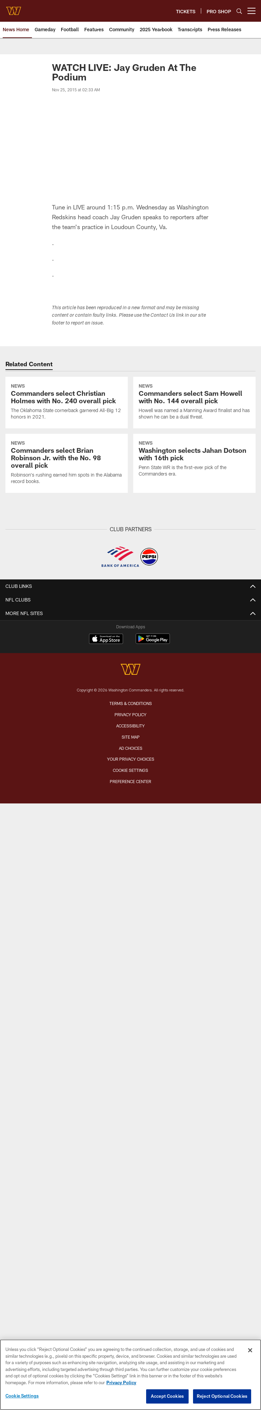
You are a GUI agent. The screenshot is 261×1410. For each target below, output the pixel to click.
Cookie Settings (130, 770)
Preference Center (130, 781)
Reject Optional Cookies (222, 1396)
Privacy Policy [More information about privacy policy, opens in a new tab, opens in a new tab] (121, 1382)
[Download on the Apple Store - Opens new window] (106, 639)
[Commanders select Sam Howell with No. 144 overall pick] (194, 402)
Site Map (131, 737)
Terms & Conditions (130, 703)
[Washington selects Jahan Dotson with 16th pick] (194, 459)
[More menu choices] (251, 11)
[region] (130, 1374)
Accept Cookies (167, 1396)
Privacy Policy (130, 714)
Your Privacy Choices (130, 759)
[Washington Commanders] (130, 670)
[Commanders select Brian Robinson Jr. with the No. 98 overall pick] (66, 463)
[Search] (239, 11)
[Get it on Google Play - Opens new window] (152, 642)
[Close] (250, 1350)
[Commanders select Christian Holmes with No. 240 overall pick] (66, 402)
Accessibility (130, 725)
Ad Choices (130, 748)
